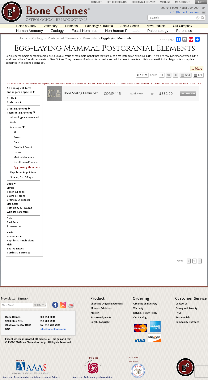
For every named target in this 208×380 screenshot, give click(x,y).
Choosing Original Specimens (107, 303)
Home (23, 38)
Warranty (138, 308)
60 (168, 75)
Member (20, 360)
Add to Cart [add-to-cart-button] (188, 93)
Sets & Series (130, 26)
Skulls (10, 98)
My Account (182, 2)
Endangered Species (19, 92)
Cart (201, 2)
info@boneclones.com (185, 12)
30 (161, 75)
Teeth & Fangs (15, 191)
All (15, 132)
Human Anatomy (29, 31)
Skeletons (13, 102)
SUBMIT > (40, 305)
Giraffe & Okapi (23, 147)
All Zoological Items (19, 88)
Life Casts (12, 203)
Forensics (184, 31)
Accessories (14, 226)
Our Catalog (140, 317)
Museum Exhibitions (101, 308)
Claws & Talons (16, 195)
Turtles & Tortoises (18, 252)
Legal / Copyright (100, 322)
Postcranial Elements (63, 38)
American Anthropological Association (93, 377)
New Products (156, 26)
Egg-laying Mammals (116, 38)
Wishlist (165, 2)
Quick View (136, 93)
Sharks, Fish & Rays (21, 177)
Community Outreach (187, 322)
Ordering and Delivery (145, 303)
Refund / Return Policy (145, 312)
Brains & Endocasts (18, 199)
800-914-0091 (169, 8)
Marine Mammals (24, 157)
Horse (17, 152)
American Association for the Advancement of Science (31, 377)
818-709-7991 (191, 8)
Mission (95, 312)
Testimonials (183, 317)
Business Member (133, 359)
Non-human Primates (122, 31)
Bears (17, 137)
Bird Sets (12, 222)
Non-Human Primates (26, 162)
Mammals (90, 38)
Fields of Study (26, 26)
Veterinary (50, 26)
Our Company (182, 26)
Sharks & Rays (15, 248)
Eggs (10, 183)
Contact (96, 2)
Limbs (10, 187)
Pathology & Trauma (99, 26)
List (198, 75)
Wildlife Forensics (17, 212)
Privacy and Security (186, 308)
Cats (16, 142)
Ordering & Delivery (143, 2)
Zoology (57, 31)
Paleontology (157, 31)
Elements (71, 26)
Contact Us (182, 303)
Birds (13, 122)
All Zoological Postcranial (24, 117)
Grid (185, 75)
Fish (9, 244)
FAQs (178, 312)
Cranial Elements (17, 108)
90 (175, 75)
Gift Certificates (117, 2)
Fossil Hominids (84, 31)
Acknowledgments (101, 317)
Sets (9, 218)
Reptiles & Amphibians (23, 172)
